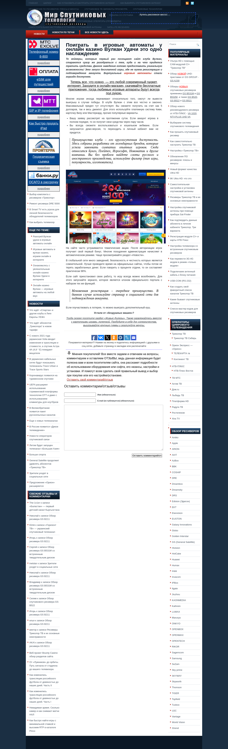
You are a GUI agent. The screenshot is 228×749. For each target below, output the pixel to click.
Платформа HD (180, 401)
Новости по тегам (63, 32)
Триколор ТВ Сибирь (185, 338)
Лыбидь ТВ (178, 395)
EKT (174, 507)
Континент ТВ (181, 359)
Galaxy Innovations (182, 524)
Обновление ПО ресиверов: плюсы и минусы (181, 160)
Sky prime (177, 670)
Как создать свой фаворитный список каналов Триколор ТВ (181, 290)
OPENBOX (177, 629)
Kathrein (176, 606)
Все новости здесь (97, 32)
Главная (33, 3)
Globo (175, 530)
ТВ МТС (176, 378)
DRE (174, 478)
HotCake (176, 553)
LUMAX (176, 611)
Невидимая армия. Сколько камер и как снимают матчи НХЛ (44, 711)
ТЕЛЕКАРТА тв (182, 353)
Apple (175, 443)
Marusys (176, 617)
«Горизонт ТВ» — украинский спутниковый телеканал (42, 528)
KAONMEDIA (179, 600)
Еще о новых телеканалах (43, 420)
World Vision (178, 722)
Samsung (177, 658)
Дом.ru (175, 389)
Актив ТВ (177, 383)
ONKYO (176, 623)
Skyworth (177, 681)
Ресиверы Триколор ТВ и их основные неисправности (44, 633)
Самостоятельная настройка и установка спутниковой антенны (182, 188)
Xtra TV (176, 418)
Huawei (176, 559)
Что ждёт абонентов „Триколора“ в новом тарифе (40, 326)
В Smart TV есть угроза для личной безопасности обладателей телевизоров (44, 213)
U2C (174, 710)
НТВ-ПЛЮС (178, 366)
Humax (175, 565)
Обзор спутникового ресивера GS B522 (43, 602)
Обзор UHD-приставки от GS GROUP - (184, 77)
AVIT (174, 455)
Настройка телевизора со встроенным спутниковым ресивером (184, 249)
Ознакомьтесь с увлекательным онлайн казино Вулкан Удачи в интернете (41, 272)
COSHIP (176, 472)
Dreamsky (177, 489)
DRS (174, 495)
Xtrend (175, 728)
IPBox (175, 582)
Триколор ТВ (179, 333)
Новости (39, 34)
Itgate (175, 588)
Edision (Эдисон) (181, 501)
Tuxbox (176, 704)
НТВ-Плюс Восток (183, 370)
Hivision (176, 548)
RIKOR (175, 646)
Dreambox (177, 484)
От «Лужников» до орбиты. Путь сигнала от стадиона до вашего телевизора (44, 665)
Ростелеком (178, 412)
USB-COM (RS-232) (180, 280)
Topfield (176, 699)
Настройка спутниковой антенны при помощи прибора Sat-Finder (183, 211)
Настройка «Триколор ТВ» (184, 150)
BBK (174, 466)
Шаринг (47, 3)
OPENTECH (178, 641)
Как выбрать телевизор (42, 222)
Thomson (177, 687)
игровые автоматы (138, 73)
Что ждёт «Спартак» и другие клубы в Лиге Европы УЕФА (41, 313)
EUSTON (177, 518)
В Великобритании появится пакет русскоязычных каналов (42, 411)
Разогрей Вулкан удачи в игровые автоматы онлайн (42, 240)
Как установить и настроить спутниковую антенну (86, 3)
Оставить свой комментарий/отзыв (90, 379)
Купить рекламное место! (153, 14)
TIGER (175, 693)
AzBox (175, 460)
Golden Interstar (180, 536)
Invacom (176, 577)
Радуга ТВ (177, 407)
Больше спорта (37, 454)
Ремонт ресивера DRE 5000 (44, 203)
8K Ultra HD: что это (180, 178)
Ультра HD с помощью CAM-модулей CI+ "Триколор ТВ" (182, 64)
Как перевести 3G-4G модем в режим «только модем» (183, 262)
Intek (174, 571)
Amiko (175, 437)
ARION (175, 449)
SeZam (175, 664)
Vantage (176, 716)
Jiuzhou (176, 594)
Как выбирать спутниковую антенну (140, 3)
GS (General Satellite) (183, 542)
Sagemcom (178, 652)
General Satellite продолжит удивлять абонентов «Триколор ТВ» (44, 464)
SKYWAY (177, 675)
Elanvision (177, 513)
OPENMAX (178, 635)
